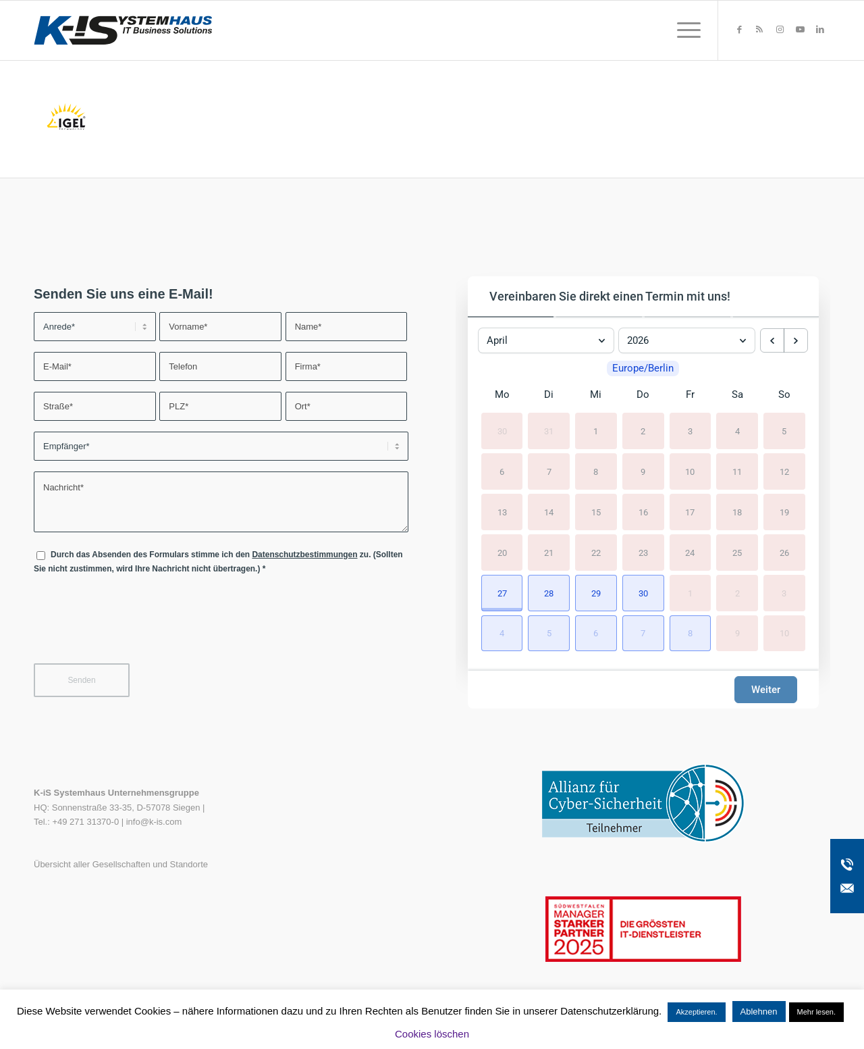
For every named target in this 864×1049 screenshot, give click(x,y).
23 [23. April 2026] (643, 552)
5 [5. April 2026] (784, 431)
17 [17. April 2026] (690, 512)
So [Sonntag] (784, 395)
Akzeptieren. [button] (696, 1012)
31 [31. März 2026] (549, 431)
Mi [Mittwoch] (595, 395)
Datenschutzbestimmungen (304, 554)
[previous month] (772, 340)
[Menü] (684, 30)
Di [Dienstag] (549, 395)
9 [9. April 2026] (643, 471)
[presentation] (136, 627)
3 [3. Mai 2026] (784, 592)
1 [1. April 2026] (595, 431)
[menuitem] (684, 30)
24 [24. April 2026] (690, 552)
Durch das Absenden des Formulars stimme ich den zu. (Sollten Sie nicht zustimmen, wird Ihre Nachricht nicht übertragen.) (218, 561)
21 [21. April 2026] (549, 552)
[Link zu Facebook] (739, 30)
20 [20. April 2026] (502, 552)
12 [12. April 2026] (784, 471)
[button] (502, 593)
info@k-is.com (154, 822)
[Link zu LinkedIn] (820, 30)
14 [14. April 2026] (549, 512)
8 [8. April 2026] (595, 471)
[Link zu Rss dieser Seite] (759, 30)
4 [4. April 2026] (737, 431)
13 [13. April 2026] (502, 512)
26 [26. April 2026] (784, 552)
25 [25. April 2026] (737, 552)
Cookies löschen (432, 1034)
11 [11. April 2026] (737, 471)
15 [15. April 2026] (596, 512)
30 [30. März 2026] (502, 431)
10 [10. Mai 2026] (784, 633)
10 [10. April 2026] (690, 471)
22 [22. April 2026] (596, 552)
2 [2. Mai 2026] (737, 592)
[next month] (796, 340)
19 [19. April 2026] (784, 512)
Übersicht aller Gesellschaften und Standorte (121, 864)
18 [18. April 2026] (737, 512)
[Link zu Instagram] (780, 30)
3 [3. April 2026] (690, 431)
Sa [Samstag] (737, 395)
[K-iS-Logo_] (123, 30)
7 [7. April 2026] (549, 471)
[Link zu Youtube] (800, 30)
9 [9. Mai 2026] (737, 633)
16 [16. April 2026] (643, 512)
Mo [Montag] (502, 395)
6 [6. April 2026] (502, 471)
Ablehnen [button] (759, 1011)
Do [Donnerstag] (643, 395)
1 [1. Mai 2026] (690, 592)
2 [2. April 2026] (643, 431)
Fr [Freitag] (690, 395)
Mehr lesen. (816, 1012)
